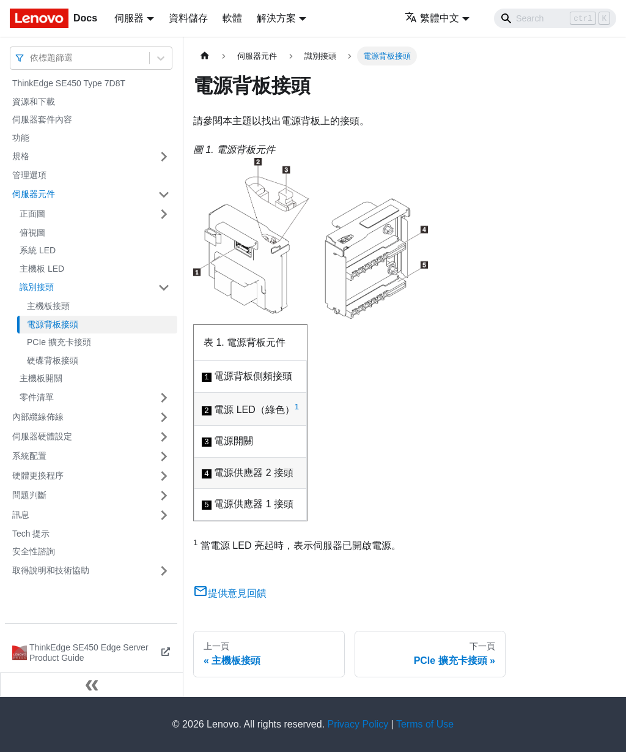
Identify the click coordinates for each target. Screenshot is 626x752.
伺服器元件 (33, 194)
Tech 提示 (31, 533)
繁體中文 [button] (432, 18)
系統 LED (38, 250)
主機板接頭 (48, 306)
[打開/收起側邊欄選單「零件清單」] (163, 398)
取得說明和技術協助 (50, 570)
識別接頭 (37, 287)
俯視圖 (32, 232)
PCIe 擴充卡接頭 (59, 342)
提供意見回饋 (230, 593)
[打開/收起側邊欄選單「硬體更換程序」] (163, 476)
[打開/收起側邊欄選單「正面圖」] (163, 214)
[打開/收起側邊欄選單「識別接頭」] (163, 287)
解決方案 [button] (276, 18)
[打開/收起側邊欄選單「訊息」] (163, 515)
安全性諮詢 (33, 551)
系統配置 (29, 456)
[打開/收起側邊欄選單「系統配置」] (163, 456)
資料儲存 (188, 18)
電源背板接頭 (52, 324)
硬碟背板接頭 (52, 360)
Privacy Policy (358, 724)
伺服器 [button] (129, 18)
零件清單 (37, 397)
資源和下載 (33, 101)
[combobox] (31, 58)
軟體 (232, 18)
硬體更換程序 (38, 475)
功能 (20, 138)
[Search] (555, 18)
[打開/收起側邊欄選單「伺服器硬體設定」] (163, 437)
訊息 (20, 514)
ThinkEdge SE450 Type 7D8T (68, 83)
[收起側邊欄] (91, 684)
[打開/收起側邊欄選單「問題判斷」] (163, 495)
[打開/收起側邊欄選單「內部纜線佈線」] (163, 417)
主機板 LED (42, 269)
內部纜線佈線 (38, 417)
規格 (20, 156)
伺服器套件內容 (42, 119)
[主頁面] (204, 56)
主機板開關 (41, 378)
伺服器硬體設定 (42, 436)
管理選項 (29, 175)
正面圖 (32, 213)
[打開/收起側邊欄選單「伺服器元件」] (163, 194)
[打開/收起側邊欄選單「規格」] (163, 156)
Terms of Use (425, 724)
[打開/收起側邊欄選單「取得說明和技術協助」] (163, 571)
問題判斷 (29, 495)
